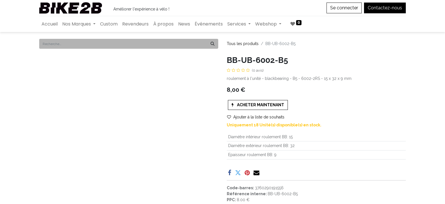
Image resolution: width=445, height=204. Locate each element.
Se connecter (344, 7)
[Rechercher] (212, 44)
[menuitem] (49, 24)
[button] (258, 105)
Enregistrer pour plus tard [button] (257, 149)
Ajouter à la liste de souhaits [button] (255, 117)
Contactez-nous (385, 7)
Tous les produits (243, 43)
